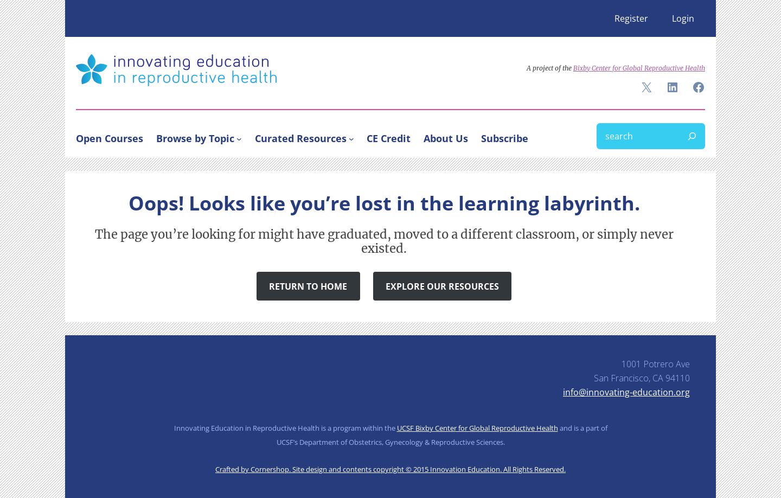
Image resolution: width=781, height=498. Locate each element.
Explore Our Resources (442, 286)
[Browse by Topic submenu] (239, 138)
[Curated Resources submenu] (351, 138)
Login (683, 18)
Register (631, 18)
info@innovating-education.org (626, 392)
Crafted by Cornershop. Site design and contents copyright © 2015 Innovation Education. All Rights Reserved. (390, 469)
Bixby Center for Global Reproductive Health (639, 68)
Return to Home (308, 286)
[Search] (692, 136)
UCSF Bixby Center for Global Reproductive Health (477, 428)
